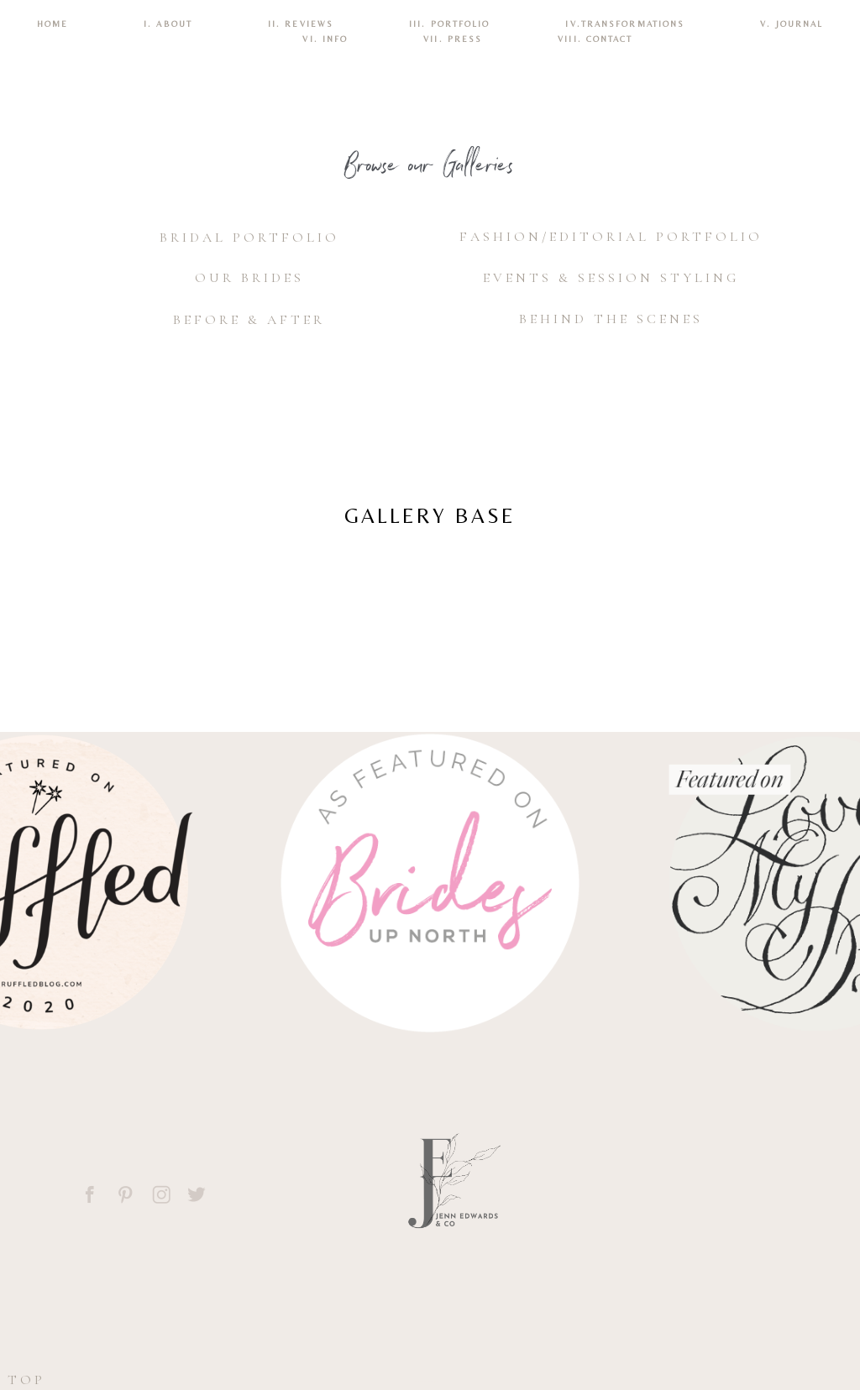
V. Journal (791, 24)
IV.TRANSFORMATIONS (624, 24)
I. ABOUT (168, 24)
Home (52, 24)
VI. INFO (325, 39)
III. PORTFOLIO (449, 24)
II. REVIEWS (300, 24)
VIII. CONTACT (595, 39)
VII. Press (452, 39)
